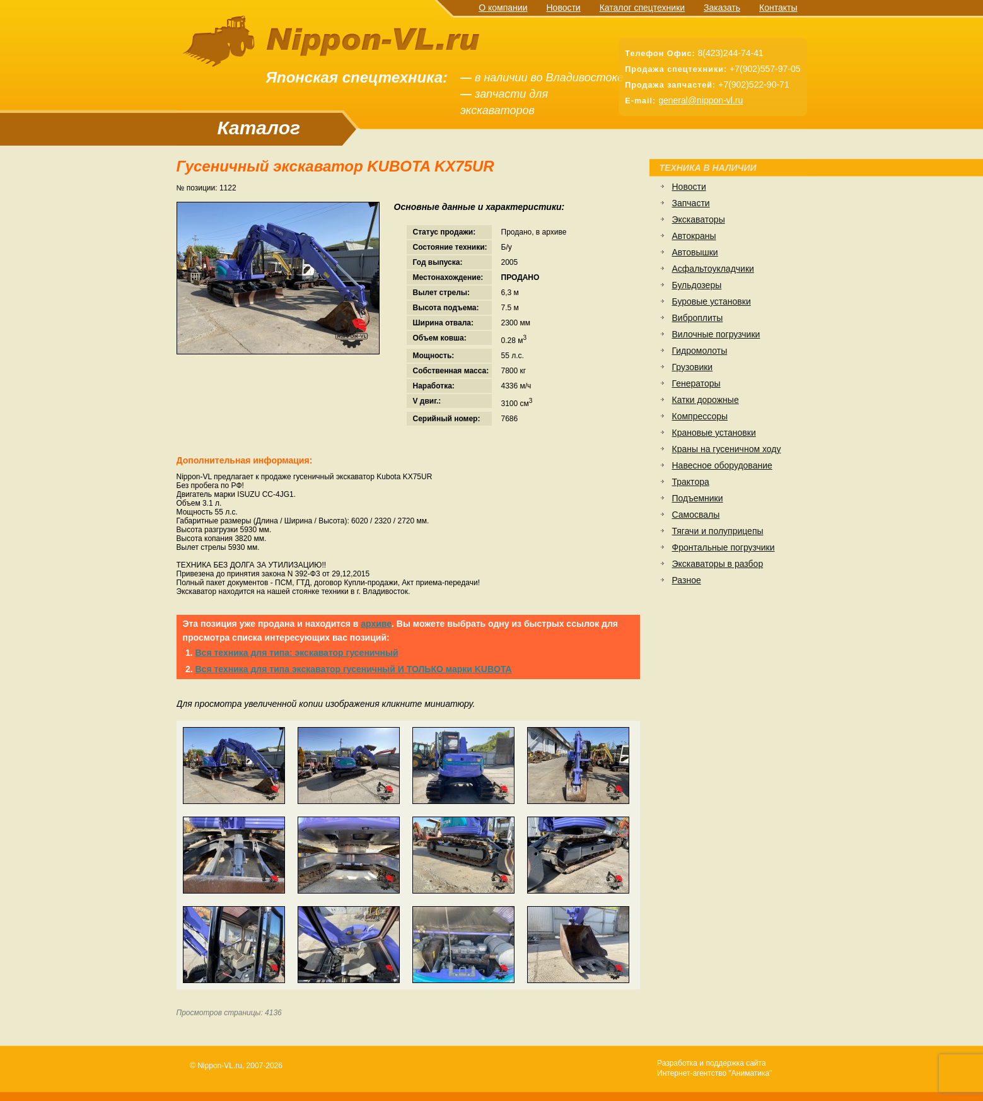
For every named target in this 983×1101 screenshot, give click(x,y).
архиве (376, 624)
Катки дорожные (705, 400)
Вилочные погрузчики (716, 334)
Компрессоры (700, 416)
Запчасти (691, 203)
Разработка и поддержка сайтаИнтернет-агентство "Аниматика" (714, 1068)
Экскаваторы (698, 219)
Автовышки (695, 252)
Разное (686, 580)
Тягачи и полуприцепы (718, 531)
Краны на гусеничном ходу (726, 449)
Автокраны (694, 236)
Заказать (722, 8)
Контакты (778, 8)
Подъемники (697, 498)
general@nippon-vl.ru (700, 100)
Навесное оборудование (722, 465)
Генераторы (696, 383)
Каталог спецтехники (642, 8)
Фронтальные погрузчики (723, 547)
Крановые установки (714, 433)
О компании (503, 8)
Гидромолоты (700, 351)
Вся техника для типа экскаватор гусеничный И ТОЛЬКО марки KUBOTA (353, 669)
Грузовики (692, 367)
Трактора (690, 482)
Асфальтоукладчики (713, 269)
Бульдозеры (697, 285)
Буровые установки (711, 301)
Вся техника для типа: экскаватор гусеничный (296, 653)
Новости (563, 8)
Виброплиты (697, 318)
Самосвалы (696, 515)
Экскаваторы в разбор (718, 564)
